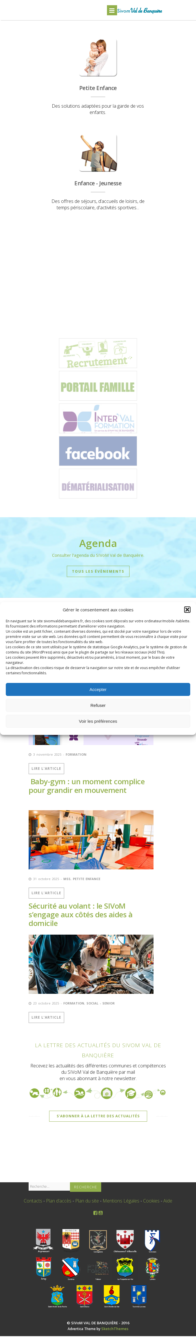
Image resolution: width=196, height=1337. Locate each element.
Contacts (33, 1201)
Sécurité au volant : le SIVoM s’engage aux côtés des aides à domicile (80, 915)
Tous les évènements (98, 572)
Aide (167, 1201)
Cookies (151, 1201)
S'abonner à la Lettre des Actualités (98, 1116)
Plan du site (87, 1201)
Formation (76, 755)
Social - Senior (100, 1004)
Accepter (97, 689)
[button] (187, 610)
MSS (67, 880)
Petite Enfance (86, 880)
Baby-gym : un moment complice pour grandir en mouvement (87, 786)
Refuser (98, 705)
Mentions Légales (121, 1201)
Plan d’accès (58, 1201)
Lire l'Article (46, 769)
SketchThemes (114, 1329)
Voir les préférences (98, 721)
